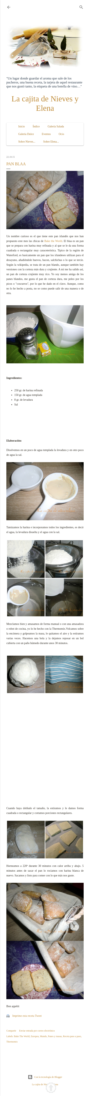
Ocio (61, 134)
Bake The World (22, 1036)
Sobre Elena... (51, 141)
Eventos (46, 134)
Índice (36, 126)
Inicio (21, 126)
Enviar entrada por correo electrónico (37, 1030)
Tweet (38, 1015)
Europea (35, 1036)
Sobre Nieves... (26, 141)
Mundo (43, 1036)
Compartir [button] (11, 1030)
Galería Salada (56, 126)
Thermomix (12, 1041)
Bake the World (53, 241)
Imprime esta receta (23, 1015)
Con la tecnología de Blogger (45, 1077)
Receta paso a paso (72, 1036)
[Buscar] (81, 6)
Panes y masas (55, 1036)
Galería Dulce (26, 134)
